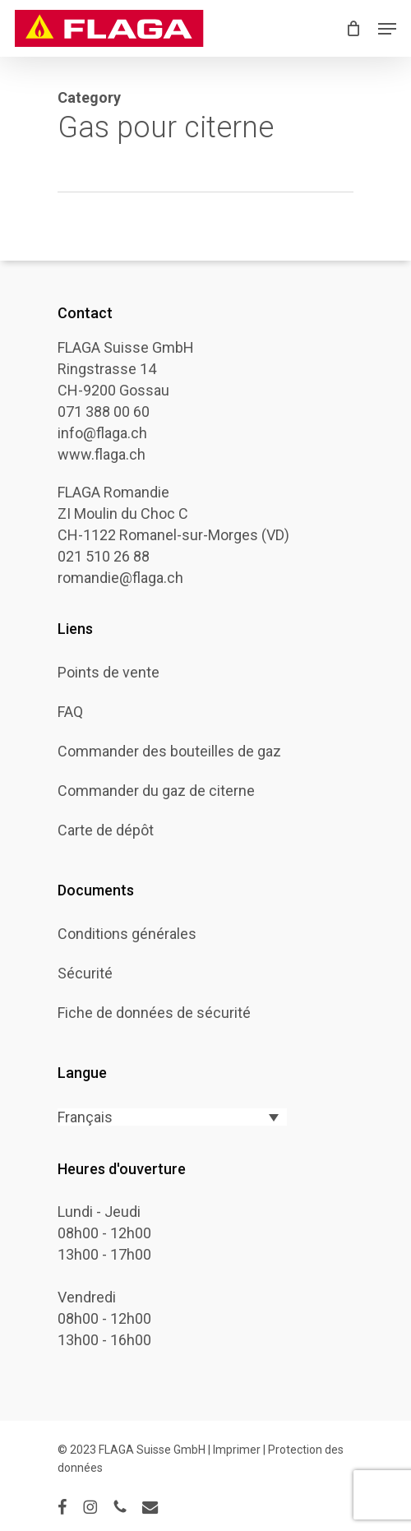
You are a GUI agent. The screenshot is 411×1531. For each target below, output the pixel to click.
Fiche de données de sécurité (154, 1013)
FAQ (70, 712)
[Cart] (354, 28)
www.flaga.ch (101, 454)
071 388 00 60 (104, 411)
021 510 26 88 (104, 556)
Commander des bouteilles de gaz (169, 751)
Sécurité (85, 973)
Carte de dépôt (106, 830)
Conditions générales (127, 934)
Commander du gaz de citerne (156, 791)
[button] (387, 29)
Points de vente (108, 672)
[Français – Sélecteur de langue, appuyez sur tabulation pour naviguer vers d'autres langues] (172, 1117)
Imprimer (238, 1449)
